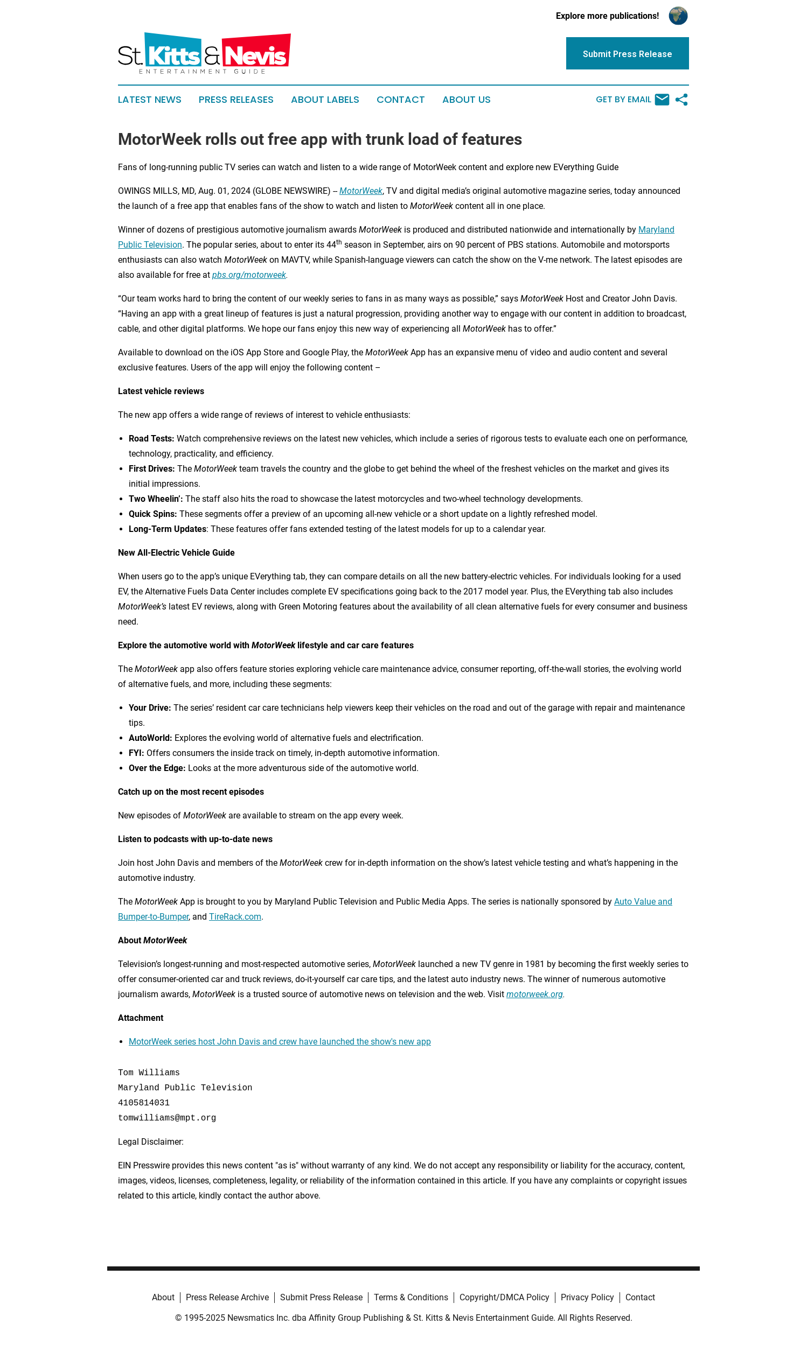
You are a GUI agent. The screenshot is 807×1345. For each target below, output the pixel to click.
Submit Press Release (321, 1297)
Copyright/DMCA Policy (504, 1297)
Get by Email (633, 99)
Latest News (150, 100)
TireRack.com (235, 917)
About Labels (325, 100)
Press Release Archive (227, 1297)
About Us (466, 100)
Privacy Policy (587, 1297)
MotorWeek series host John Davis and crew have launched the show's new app (280, 1041)
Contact (401, 100)
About (163, 1297)
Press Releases (236, 100)
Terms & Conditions (411, 1297)
